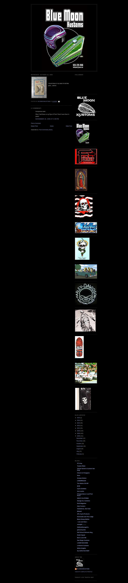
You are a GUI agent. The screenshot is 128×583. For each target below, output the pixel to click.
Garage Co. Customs (83, 501)
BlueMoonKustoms (83, 568)
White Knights (81, 548)
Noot (78, 475)
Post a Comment (36, 123)
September (80, 446)
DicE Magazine (81, 503)
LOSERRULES (81, 480)
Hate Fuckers (81, 506)
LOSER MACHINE (82, 543)
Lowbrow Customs (83, 545)
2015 (78, 417)
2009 (78, 433)
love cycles (80, 491)
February (79, 454)
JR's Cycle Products (83, 514)
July (78, 451)
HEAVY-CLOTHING (83, 498)
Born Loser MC (81, 537)
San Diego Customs (83, 540)
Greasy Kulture (81, 478)
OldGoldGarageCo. (83, 527)
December (80, 438)
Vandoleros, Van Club (83, 508)
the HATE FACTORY (83, 551)
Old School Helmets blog (84, 532)
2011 (78, 428)
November (80, 441)
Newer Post (34, 126)
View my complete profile (83, 571)
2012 (78, 425)
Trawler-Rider (81, 466)
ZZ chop (79, 463)
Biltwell (79, 511)
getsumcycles (81, 530)
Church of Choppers (83, 473)
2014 (78, 420)
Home (52, 126)
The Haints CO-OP (82, 483)
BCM (78, 486)
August (79, 448)
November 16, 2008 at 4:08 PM (47, 119)
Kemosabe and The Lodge (85, 516)
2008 (78, 436)
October (79, 443)
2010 (78, 431)
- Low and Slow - (82, 522)
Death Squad (81, 535)
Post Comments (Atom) (45, 129)
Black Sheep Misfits (83, 519)
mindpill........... (81, 524)
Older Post (69, 126)
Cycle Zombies (81, 488)
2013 (78, 423)
